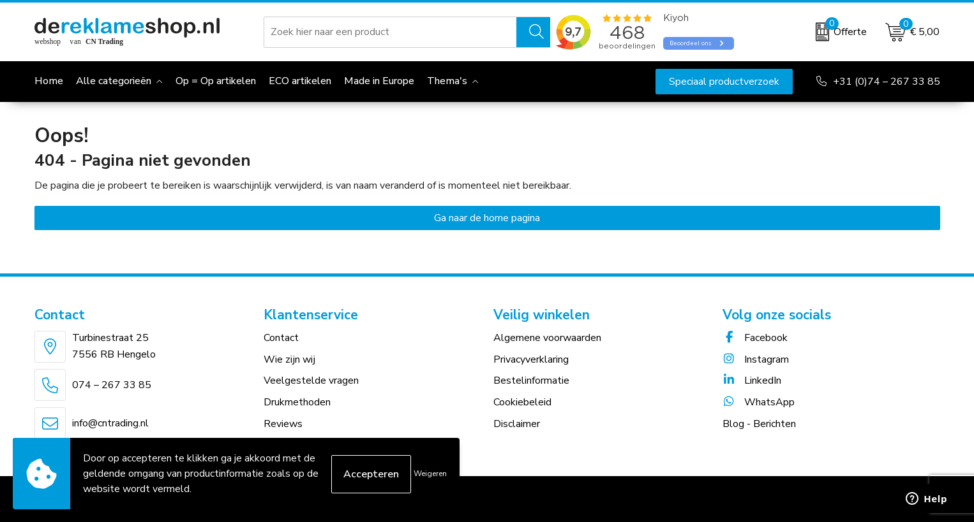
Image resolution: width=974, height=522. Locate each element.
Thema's (447, 81)
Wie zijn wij (289, 359)
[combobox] (390, 32)
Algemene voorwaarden (547, 338)
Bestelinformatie (531, 380)
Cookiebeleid (522, 402)
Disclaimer (516, 424)
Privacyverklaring (531, 359)
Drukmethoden (297, 402)
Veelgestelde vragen (311, 380)
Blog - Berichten (759, 424)
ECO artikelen (300, 81)
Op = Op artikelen (216, 81)
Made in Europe (379, 81)
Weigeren (430, 473)
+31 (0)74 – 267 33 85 (886, 82)
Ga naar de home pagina (487, 218)
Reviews (283, 424)
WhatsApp (759, 402)
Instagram (756, 359)
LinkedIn (752, 380)
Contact (281, 338)
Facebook (755, 338)
